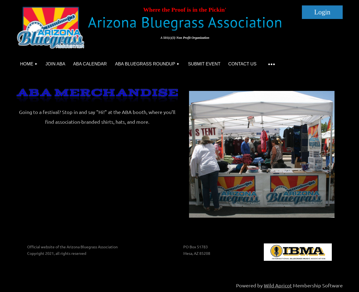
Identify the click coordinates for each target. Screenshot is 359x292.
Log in (322, 12)
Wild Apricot (278, 285)
